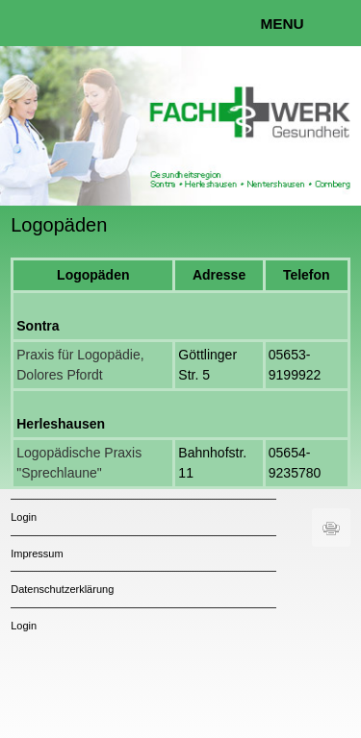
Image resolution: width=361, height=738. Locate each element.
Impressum (37, 553)
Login (24, 517)
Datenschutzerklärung (62, 589)
